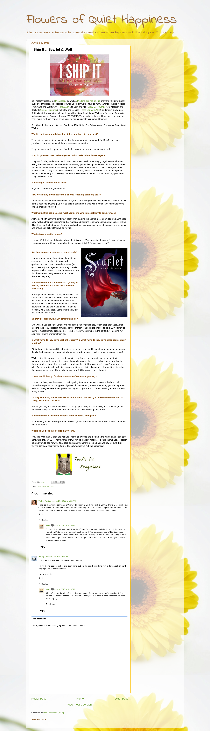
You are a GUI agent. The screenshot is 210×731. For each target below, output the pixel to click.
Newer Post (38, 698)
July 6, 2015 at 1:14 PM (65, 525)
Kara (48, 525)
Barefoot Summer (48, 110)
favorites (42, 486)
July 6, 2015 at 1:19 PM (65, 589)
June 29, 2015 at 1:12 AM (65, 501)
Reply (41, 514)
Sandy (41, 556)
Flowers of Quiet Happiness (101, 19)
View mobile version (79, 704)
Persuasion (63, 107)
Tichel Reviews (45, 501)
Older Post (121, 698)
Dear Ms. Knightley (97, 107)
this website (61, 101)
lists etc (50, 486)
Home (80, 698)
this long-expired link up (88, 101)
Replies (45, 520)
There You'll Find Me (90, 110)
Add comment (39, 619)
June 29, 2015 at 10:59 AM (57, 556)
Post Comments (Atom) (53, 713)
